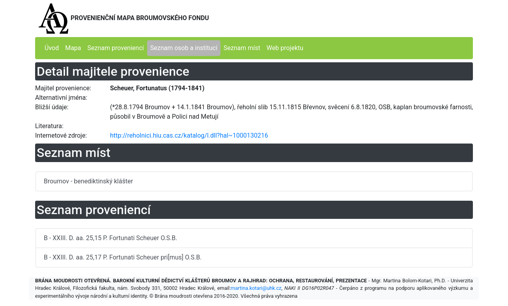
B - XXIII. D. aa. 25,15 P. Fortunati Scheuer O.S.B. (110, 238)
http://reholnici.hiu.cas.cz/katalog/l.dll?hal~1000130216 (189, 135)
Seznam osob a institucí (183, 48)
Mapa (73, 48)
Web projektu (285, 48)
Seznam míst (242, 48)
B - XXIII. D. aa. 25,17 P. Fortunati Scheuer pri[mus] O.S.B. (123, 257)
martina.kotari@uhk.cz (256, 288)
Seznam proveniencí (116, 48)
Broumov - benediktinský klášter (88, 181)
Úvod (52, 48)
